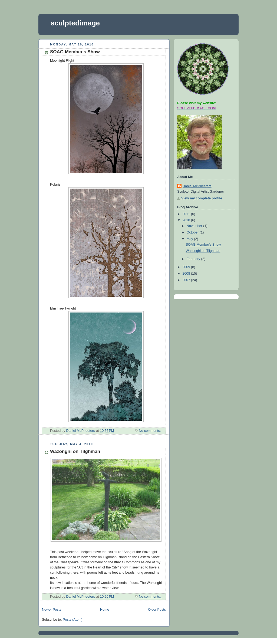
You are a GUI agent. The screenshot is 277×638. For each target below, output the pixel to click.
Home (104, 609)
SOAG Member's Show (75, 51)
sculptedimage (75, 23)
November (195, 226)
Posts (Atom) (73, 619)
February (194, 259)
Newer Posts (51, 609)
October (193, 232)
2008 (187, 273)
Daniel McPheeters (197, 186)
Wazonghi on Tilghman (75, 451)
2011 (187, 214)
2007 (187, 280)
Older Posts (157, 609)
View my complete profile (201, 198)
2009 (187, 267)
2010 (187, 220)
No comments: (150, 431)
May (190, 239)
